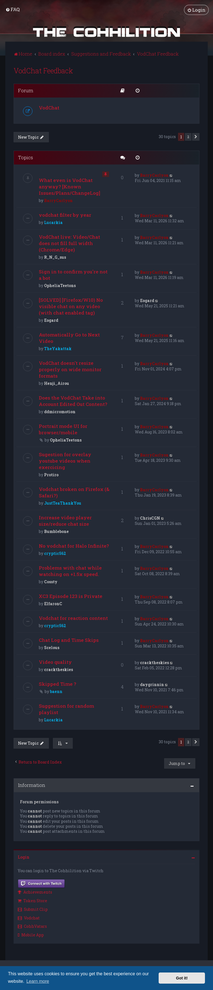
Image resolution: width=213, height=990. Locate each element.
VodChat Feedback (43, 70)
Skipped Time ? (57, 684)
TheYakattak (58, 348)
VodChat (49, 107)
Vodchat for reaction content (73, 618)
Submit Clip (33, 909)
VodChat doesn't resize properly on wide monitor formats (70, 369)
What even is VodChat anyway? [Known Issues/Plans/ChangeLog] (69, 186)
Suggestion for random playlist (66, 709)
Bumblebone (56, 531)
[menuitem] (12, 9)
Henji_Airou (56, 383)
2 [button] (188, 136)
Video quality (55, 662)
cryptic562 (55, 553)
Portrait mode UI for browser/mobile (63, 429)
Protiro (51, 474)
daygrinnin (152, 684)
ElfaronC (53, 603)
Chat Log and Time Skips (69, 640)
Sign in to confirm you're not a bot (73, 274)
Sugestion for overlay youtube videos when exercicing (65, 460)
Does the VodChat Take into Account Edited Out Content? (73, 401)
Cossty (50, 581)
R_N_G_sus (55, 257)
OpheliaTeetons (60, 285)
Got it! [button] (182, 978)
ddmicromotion (59, 411)
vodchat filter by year (65, 215)
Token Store (32, 900)
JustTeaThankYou (62, 503)
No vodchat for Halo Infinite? (74, 546)
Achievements (35, 892)
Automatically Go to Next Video (69, 337)
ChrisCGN (150, 518)
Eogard (51, 320)
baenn (56, 691)
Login (23, 857)
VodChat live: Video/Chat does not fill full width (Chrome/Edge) (69, 243)
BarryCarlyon (58, 200)
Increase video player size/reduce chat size (65, 520)
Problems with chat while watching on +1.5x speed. (70, 571)
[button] (195, 137)
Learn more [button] (37, 981)
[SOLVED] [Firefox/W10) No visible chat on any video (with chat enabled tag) (71, 306)
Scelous (51, 647)
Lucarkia (53, 222)
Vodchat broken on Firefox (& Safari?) (74, 492)
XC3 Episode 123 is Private (70, 596)
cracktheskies (58, 669)
